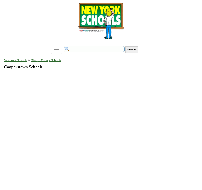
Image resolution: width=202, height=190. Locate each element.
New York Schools (15, 60)
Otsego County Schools (46, 60)
